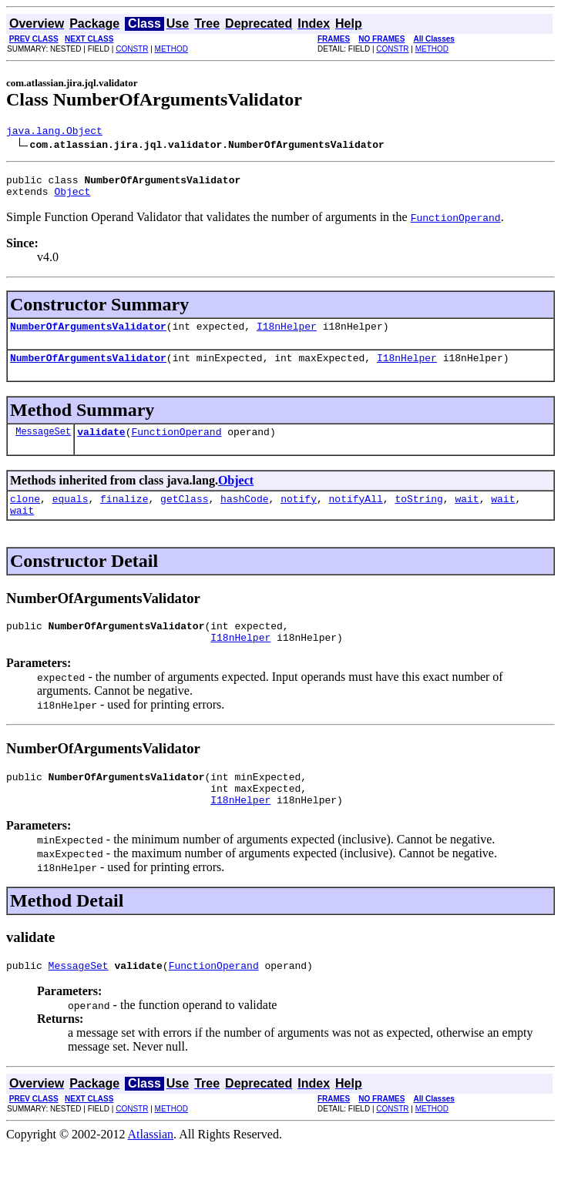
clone (25, 514)
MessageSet (43, 444)
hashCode (244, 514)
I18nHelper (287, 335)
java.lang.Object (54, 132)
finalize (124, 514)
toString (418, 514)
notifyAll (356, 514)
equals (70, 514)
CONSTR (132, 49)
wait (467, 514)
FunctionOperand (176, 445)
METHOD (171, 49)
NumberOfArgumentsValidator (88, 335)
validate (101, 445)
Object (72, 198)
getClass (184, 514)
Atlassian (151, 1166)
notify (298, 514)
